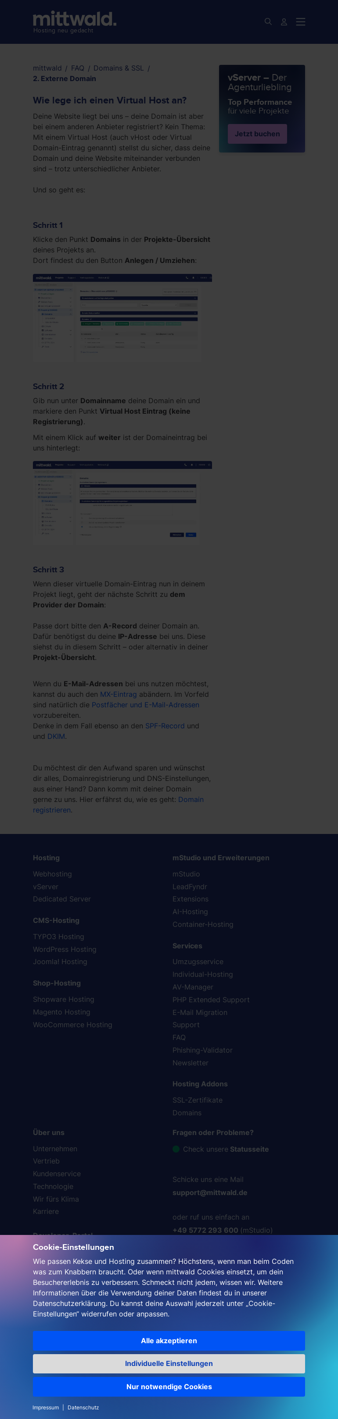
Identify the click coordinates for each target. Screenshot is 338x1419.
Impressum (45, 1407)
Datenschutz (83, 1407)
